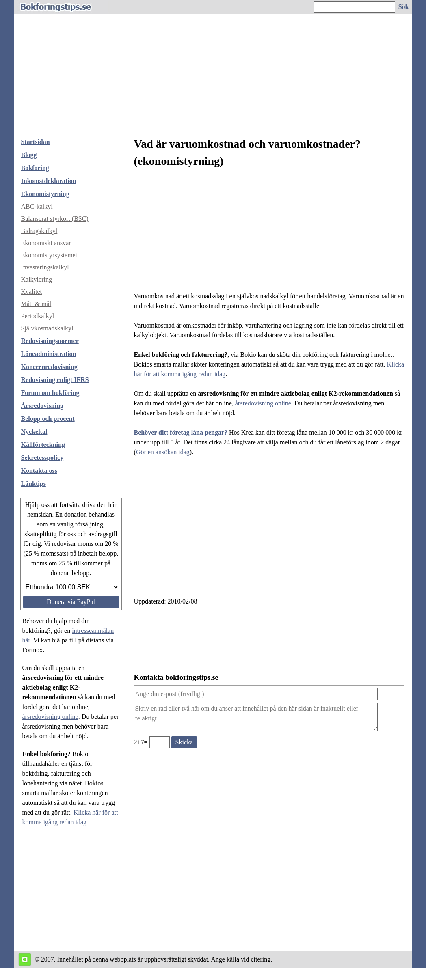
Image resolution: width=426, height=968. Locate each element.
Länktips (33, 483)
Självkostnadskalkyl (47, 328)
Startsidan (35, 141)
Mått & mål (36, 303)
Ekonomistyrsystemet (49, 255)
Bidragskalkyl (39, 230)
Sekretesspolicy (42, 457)
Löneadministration (48, 353)
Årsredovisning (42, 405)
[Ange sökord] (354, 7)
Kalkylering (36, 279)
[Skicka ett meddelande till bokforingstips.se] (184, 742)
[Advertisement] (213, 70)
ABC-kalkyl (37, 206)
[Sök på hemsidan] (404, 7)
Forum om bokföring (50, 392)
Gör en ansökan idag (163, 451)
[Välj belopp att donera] (71, 587)
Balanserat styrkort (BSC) (55, 218)
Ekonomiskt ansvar (46, 242)
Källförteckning (43, 444)
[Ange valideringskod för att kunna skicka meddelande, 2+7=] (159, 742)
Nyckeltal (34, 431)
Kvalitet (31, 291)
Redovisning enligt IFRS (55, 379)
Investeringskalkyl (45, 267)
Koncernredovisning (49, 366)
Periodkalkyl (37, 316)
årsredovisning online (50, 716)
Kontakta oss (39, 470)
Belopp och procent (48, 418)
